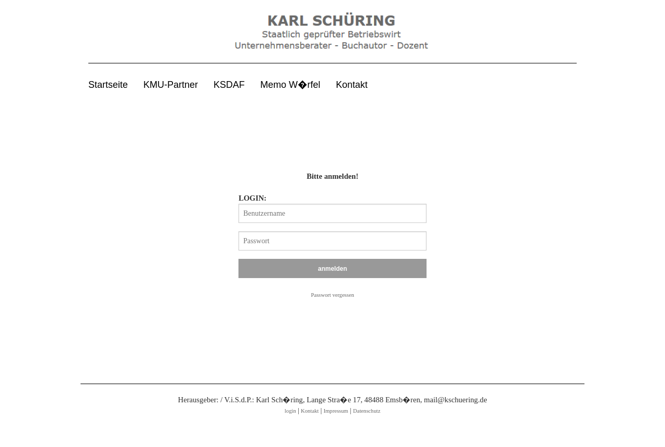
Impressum (336, 411)
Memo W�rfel (290, 85)
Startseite (108, 85)
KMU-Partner (170, 85)
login (290, 411)
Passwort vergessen (332, 295)
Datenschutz (366, 411)
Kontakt (352, 85)
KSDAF (229, 85)
